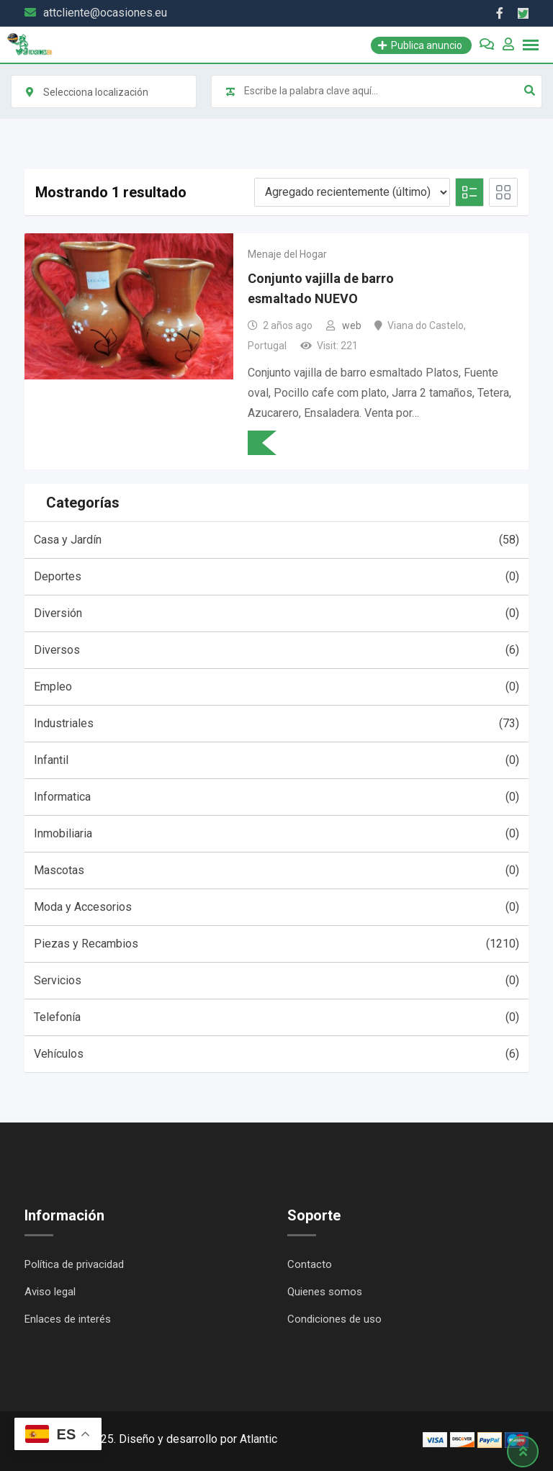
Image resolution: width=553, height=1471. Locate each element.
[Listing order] (352, 192)
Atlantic (258, 1439)
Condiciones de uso (334, 1319)
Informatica (276, 797)
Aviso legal (50, 1291)
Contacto (309, 1264)
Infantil (276, 760)
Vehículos (276, 1054)
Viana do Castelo (425, 325)
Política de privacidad (74, 1264)
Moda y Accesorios (276, 907)
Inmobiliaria (276, 834)
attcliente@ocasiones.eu (105, 12)
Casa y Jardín (276, 540)
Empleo (276, 687)
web (351, 325)
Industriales (276, 724)
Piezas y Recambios (276, 944)
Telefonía (276, 1017)
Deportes (276, 577)
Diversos (276, 650)
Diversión (276, 613)
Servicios (276, 981)
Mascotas (276, 870)
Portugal (267, 345)
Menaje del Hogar (287, 254)
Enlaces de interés (67, 1319)
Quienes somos (324, 1291)
